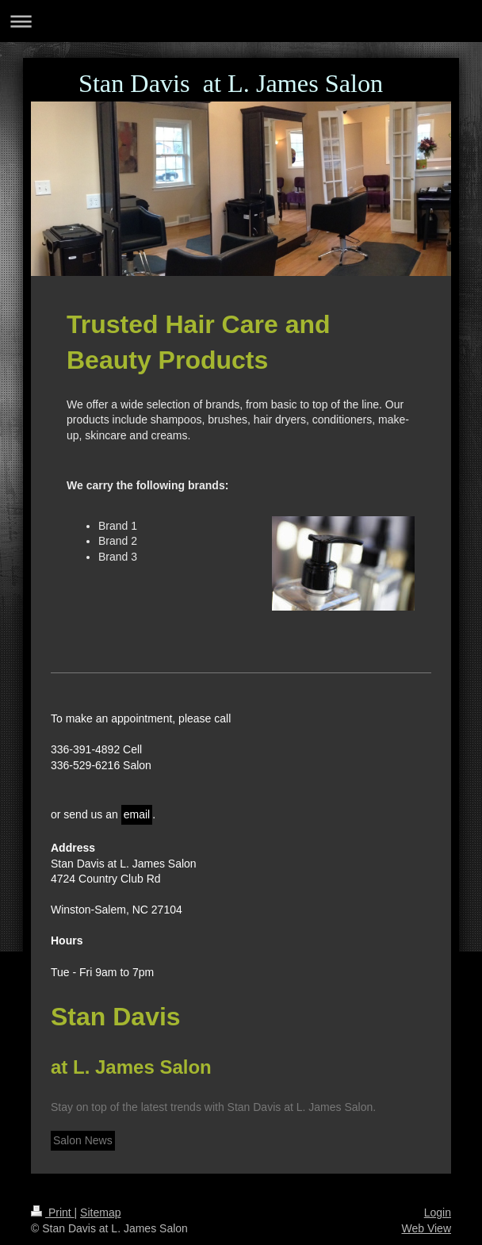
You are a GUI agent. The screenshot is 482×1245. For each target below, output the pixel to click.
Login (437, 1212)
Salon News (83, 1140)
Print (53, 1212)
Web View (426, 1228)
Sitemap (100, 1212)
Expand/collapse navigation (241, 21)
